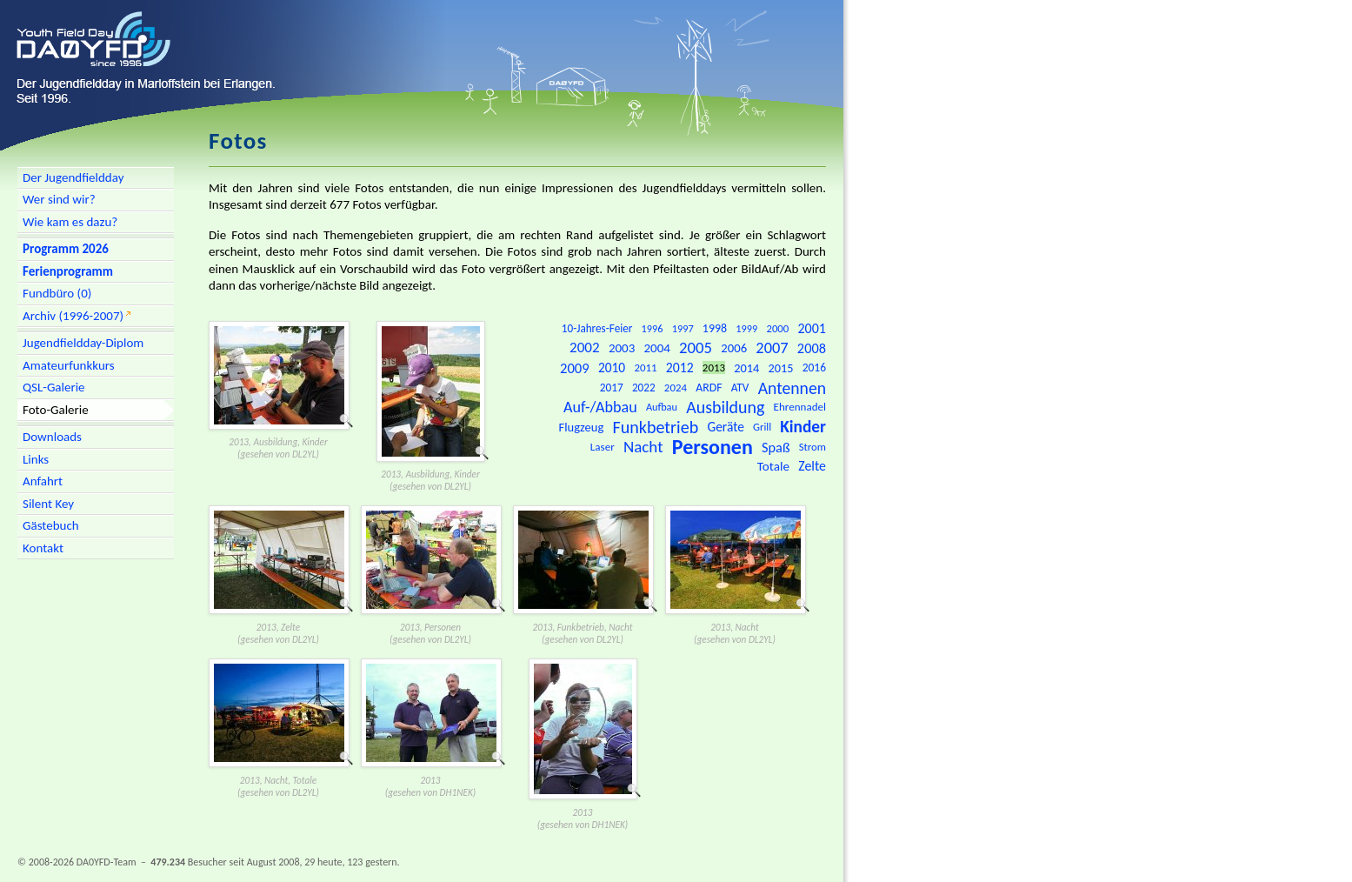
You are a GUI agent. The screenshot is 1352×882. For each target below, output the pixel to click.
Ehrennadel (800, 407)
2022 (644, 387)
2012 (680, 367)
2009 (574, 368)
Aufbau (661, 406)
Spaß (776, 447)
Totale (773, 466)
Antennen (792, 388)
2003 (622, 348)
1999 (746, 328)
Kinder (803, 427)
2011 (645, 367)
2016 (814, 367)
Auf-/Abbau (600, 407)
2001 (811, 328)
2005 (695, 347)
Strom (812, 446)
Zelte (812, 466)
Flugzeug (581, 427)
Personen (712, 446)
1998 (715, 328)
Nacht (643, 447)
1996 (652, 328)
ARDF (709, 387)
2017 (611, 387)
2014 (746, 368)
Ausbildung (725, 407)
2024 (675, 387)
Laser (602, 447)
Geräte (725, 426)
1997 (683, 328)
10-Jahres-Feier (597, 328)
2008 (811, 348)
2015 (781, 368)
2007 (772, 347)
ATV (740, 387)
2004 (657, 348)
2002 (584, 347)
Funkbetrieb (655, 427)
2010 (611, 367)
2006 (734, 348)
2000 (777, 328)
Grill (762, 426)
